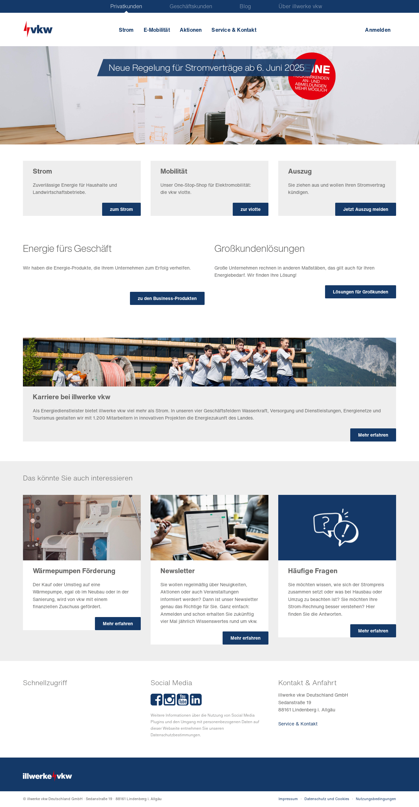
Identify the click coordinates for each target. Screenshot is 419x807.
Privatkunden (126, 6)
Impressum (288, 798)
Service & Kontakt (233, 30)
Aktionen (191, 30)
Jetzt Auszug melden (365, 209)
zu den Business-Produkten (167, 298)
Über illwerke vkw (300, 6)
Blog (245, 6)
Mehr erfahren (373, 434)
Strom (126, 30)
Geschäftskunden (191, 6)
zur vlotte (251, 209)
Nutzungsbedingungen (376, 798)
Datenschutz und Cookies (326, 798)
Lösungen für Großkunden (360, 291)
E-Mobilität (157, 30)
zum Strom (121, 209)
